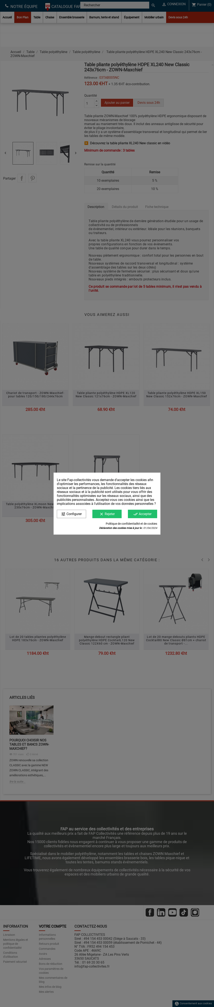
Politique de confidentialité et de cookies (131, 523)
